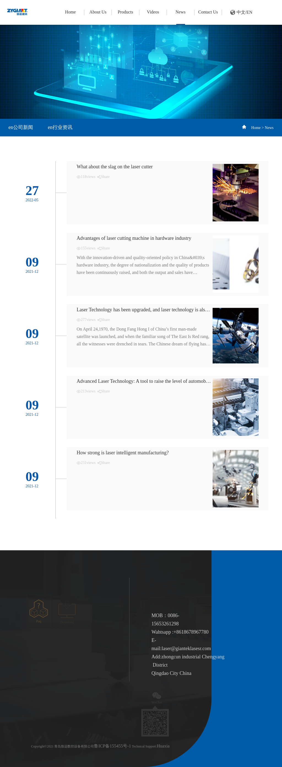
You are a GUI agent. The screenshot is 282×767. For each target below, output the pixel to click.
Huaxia (163, 746)
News (180, 12)
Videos (153, 12)
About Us (98, 12)
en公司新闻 (21, 127)
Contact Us (208, 12)
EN (249, 12)
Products (125, 12)
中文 (241, 12)
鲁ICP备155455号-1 (112, 746)
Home (70, 12)
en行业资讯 (60, 127)
